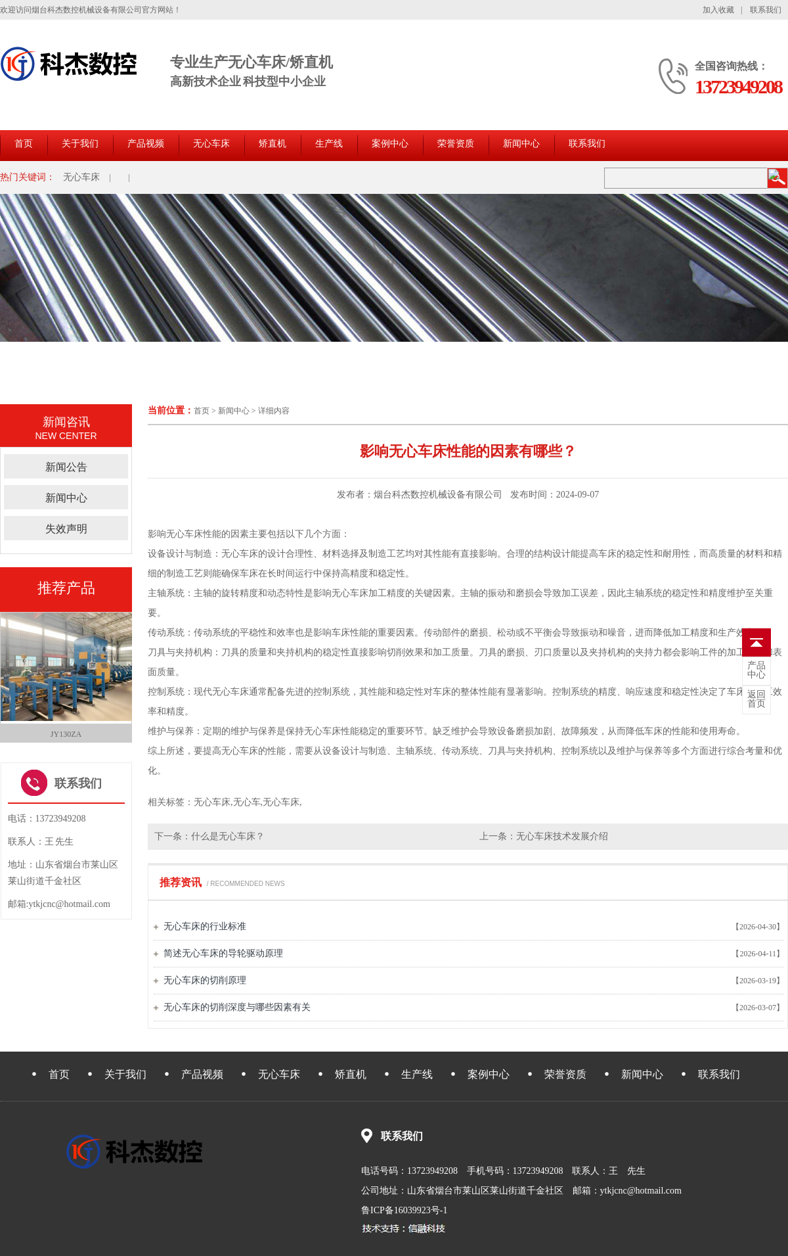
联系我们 (765, 9)
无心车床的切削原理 (205, 980)
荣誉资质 (455, 144)
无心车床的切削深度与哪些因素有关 (237, 1007)
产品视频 (145, 144)
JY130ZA (66, 734)
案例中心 (390, 144)
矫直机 (272, 144)
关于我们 (80, 144)
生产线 (329, 144)
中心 (756, 670)
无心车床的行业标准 (205, 926)
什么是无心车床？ (228, 836)
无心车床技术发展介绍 (562, 836)
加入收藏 (718, 9)
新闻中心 (521, 144)
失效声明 (66, 528)
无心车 (247, 802)
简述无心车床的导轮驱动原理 (223, 953)
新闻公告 (66, 467)
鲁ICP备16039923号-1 (404, 1210)
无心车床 (211, 144)
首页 (23, 144)
